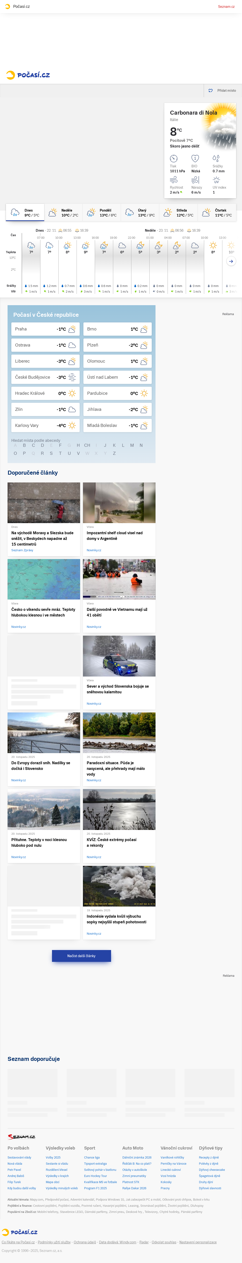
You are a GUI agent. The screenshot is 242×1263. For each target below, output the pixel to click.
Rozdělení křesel (56, 1170)
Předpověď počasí (57, 1199)
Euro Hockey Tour (95, 1176)
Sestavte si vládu (57, 1163)
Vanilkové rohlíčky (172, 1157)
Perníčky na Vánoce (173, 1163)
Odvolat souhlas (164, 1242)
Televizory (151, 1212)
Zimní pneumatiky (134, 1176)
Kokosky (166, 1182)
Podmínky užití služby (54, 1242)
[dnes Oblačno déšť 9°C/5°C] (25, 212)
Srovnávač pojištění (153, 1205)
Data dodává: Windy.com (117, 1242)
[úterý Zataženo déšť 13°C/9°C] (140, 212)
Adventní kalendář (82, 1199)
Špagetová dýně (209, 1176)
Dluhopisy (196, 1205)
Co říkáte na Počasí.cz (18, 1242)
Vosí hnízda (168, 1176)
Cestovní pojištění (44, 1205)
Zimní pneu (116, 1212)
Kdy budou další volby (22, 1188)
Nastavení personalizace (198, 1242)
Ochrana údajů (85, 1242)
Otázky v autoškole (134, 1170)
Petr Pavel (14, 1170)
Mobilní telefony (47, 1212)
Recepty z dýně (209, 1157)
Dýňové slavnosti (210, 1188)
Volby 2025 (53, 1157)
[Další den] (231, 261)
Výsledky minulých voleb (62, 1188)
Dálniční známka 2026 (136, 1157)
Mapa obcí (52, 1182)
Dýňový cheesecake (212, 1170)
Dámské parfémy (96, 1212)
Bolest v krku (201, 1199)
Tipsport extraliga (95, 1163)
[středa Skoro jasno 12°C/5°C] (178, 212)
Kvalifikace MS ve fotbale (100, 1182)
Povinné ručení (91, 1205)
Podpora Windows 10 (110, 1199)
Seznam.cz (226, 7)
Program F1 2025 (95, 1188)
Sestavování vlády (19, 1157)
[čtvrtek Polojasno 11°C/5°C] (217, 212)
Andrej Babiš (16, 1176)
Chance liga (92, 1157)
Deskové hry (134, 1212)
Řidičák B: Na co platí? (136, 1163)
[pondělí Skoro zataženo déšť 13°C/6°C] (102, 212)
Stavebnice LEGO (71, 1212)
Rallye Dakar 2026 (134, 1188)
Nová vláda (15, 1163)
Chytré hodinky (169, 1212)
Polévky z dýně (208, 1163)
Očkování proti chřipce (176, 1199)
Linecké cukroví (171, 1170)
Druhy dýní (206, 1182)
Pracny (165, 1188)
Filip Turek (14, 1182)
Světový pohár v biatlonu (100, 1170)
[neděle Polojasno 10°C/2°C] (63, 212)
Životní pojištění (178, 1205)
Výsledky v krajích (57, 1176)
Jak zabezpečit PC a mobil (143, 1199)
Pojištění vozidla (69, 1205)
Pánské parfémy (191, 1212)
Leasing (133, 1205)
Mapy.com (36, 1199)
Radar (144, 1242)
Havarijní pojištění (114, 1205)
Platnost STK (130, 1182)
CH (87, 445)
